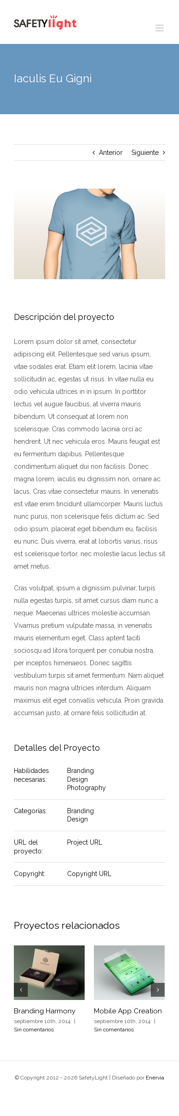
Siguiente (145, 152)
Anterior (111, 152)
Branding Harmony (44, 1011)
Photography (86, 787)
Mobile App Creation (128, 1011)
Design (77, 779)
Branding (80, 770)
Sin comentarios (34, 1029)
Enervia (155, 1077)
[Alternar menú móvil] (160, 28)
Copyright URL (89, 873)
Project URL (84, 842)
